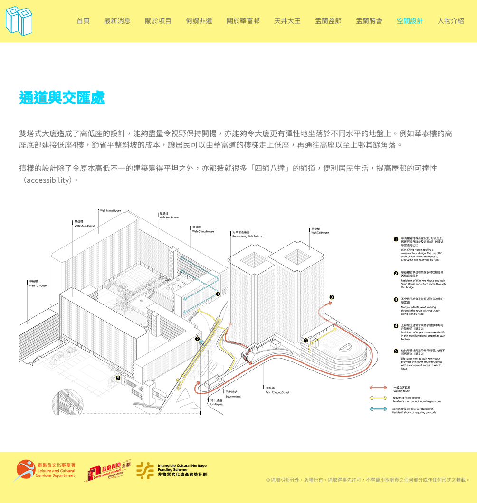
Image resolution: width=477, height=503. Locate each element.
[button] (158, 20)
